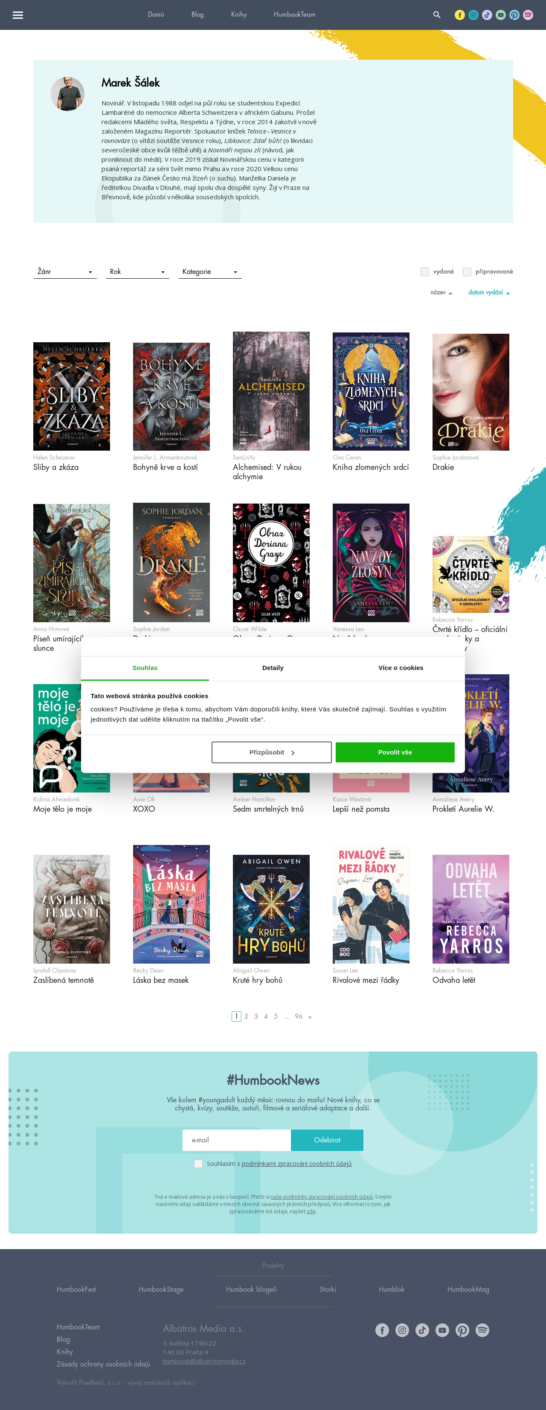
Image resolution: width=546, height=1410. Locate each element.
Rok (137, 271)
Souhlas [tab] (144, 667)
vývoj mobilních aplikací (161, 1383)
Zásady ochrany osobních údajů (103, 1364)
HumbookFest (76, 1288)
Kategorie (209, 271)
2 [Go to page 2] (246, 1017)
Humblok (392, 1288)
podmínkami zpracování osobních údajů (297, 1163)
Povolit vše (395, 752)
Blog (198, 15)
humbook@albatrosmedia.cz (204, 1361)
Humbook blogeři (251, 1288)
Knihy (239, 15)
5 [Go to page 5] (276, 1017)
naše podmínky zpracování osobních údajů (321, 1196)
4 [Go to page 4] (266, 1017)
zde (311, 1211)
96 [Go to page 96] (298, 1017)
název (443, 292)
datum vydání (490, 292)
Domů (156, 15)
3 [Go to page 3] (256, 1017)
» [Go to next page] (309, 1017)
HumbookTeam (295, 15)
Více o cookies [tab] (401, 667)
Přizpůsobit (272, 752)
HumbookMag (468, 1288)
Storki (327, 1288)
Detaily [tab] (273, 667)
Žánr (64, 271)
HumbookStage (161, 1288)
